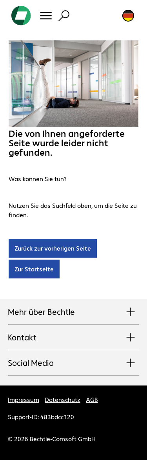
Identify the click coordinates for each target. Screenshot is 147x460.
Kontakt (73, 338)
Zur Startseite (34, 269)
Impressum (23, 399)
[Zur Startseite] (21, 15)
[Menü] (46, 15)
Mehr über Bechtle (73, 312)
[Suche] (64, 15)
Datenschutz (62, 399)
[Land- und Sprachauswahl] (128, 16)
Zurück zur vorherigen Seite (53, 248)
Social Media (73, 363)
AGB (92, 399)
